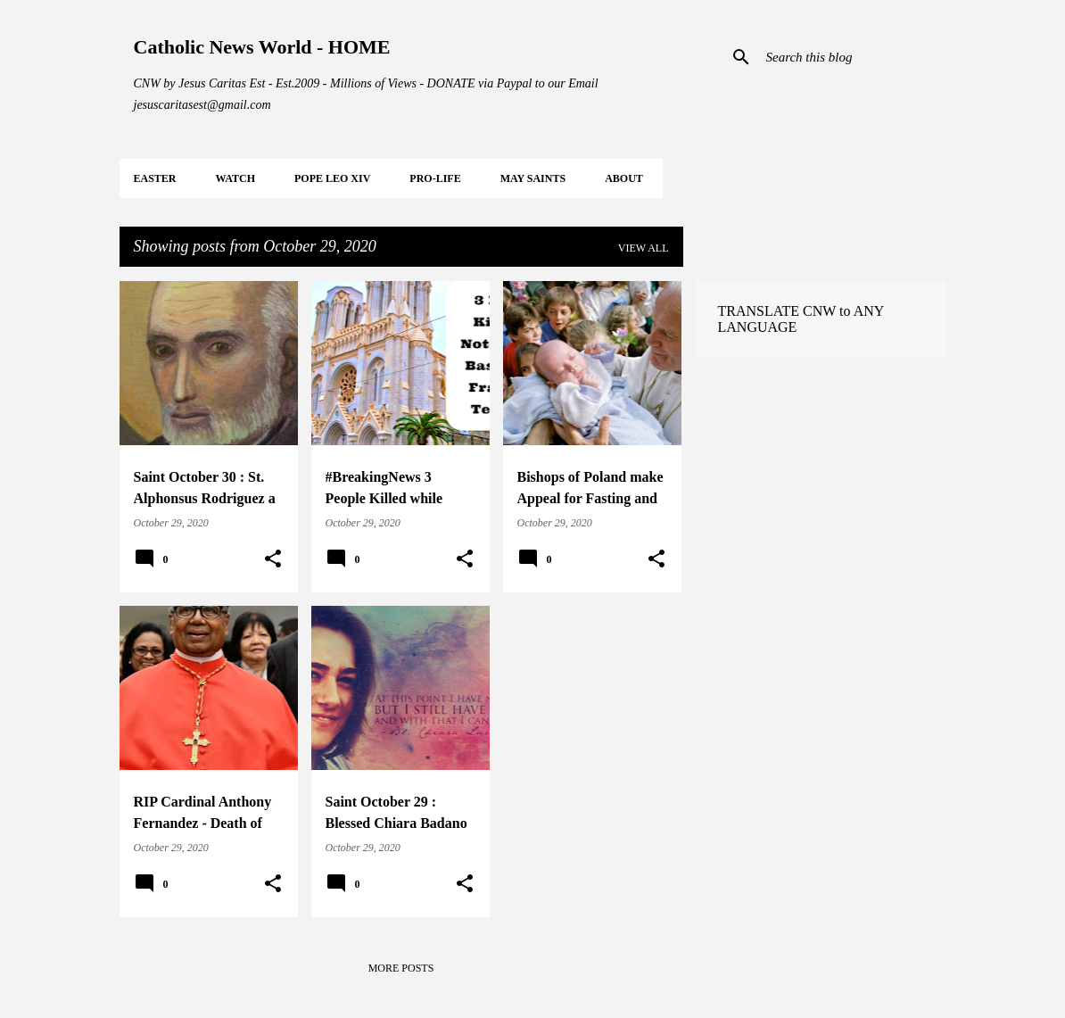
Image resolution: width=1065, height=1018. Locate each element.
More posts (401, 968)
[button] (273, 559)
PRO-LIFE (434, 178)
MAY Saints (533, 178)
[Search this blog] (852, 57)
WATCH (235, 178)
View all (643, 248)
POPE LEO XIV (332, 178)
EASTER (155, 178)
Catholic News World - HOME (262, 47)
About (624, 178)
